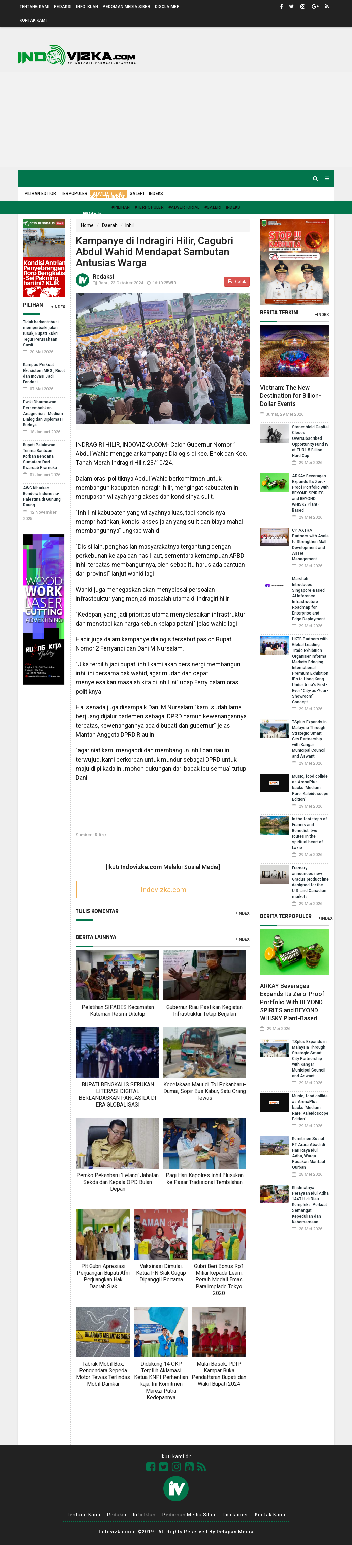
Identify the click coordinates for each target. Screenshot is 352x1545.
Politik (175, 197)
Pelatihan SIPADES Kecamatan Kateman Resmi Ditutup (118, 1010)
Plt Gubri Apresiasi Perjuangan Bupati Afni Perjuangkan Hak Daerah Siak (103, 1276)
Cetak (237, 281)
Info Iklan (87, 6)
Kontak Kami (33, 20)
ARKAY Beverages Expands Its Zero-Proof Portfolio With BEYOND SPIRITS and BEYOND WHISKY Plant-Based (310, 493)
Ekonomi (203, 197)
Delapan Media (235, 1531)
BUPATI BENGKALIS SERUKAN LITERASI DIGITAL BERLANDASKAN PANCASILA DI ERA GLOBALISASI (117, 1094)
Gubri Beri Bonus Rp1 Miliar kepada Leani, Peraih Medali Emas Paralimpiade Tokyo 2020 (219, 1279)
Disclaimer (167, 6)
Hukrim (115, 197)
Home (32, 197)
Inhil (129, 225)
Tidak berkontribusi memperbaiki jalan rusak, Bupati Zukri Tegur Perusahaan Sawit (41, 333)
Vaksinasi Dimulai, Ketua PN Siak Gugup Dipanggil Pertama (161, 1273)
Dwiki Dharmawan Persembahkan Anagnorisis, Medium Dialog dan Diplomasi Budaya (43, 413)
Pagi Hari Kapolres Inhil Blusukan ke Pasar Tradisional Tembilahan (205, 1178)
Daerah (110, 225)
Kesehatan (146, 197)
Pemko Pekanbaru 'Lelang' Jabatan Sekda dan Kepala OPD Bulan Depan (117, 1182)
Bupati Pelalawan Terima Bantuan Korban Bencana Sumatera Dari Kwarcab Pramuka (40, 456)
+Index (58, 307)
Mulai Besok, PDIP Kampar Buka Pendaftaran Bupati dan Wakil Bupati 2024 (219, 1374)
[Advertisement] (176, 119)
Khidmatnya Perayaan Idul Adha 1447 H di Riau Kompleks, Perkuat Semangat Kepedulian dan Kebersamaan (310, 1204)
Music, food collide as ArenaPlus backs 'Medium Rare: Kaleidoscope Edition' (310, 788)
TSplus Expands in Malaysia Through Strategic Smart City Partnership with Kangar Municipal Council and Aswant (309, 739)
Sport (90, 197)
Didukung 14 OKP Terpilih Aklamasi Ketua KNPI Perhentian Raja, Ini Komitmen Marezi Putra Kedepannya (161, 1381)
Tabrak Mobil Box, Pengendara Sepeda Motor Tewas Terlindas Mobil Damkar (103, 1374)
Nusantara (274, 197)
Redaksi (62, 6)
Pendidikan (311, 197)
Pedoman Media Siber (126, 6)
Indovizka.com (163, 890)
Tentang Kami (35, 6)
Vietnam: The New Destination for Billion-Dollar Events (290, 395)
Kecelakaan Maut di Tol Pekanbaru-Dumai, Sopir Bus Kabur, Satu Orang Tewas (204, 1091)
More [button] (89, 213)
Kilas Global (237, 197)
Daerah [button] (60, 197)
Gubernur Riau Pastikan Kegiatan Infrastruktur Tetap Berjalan (204, 1010)
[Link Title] (151, 1467)
